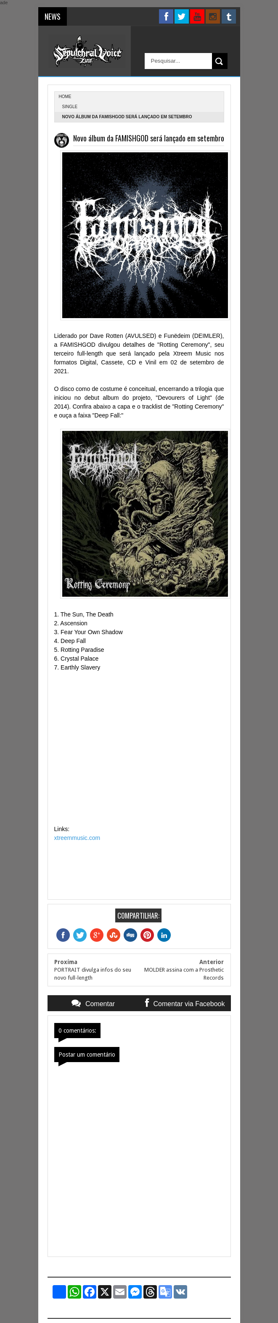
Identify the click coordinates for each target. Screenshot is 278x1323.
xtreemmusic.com (77, 837)
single (70, 106)
